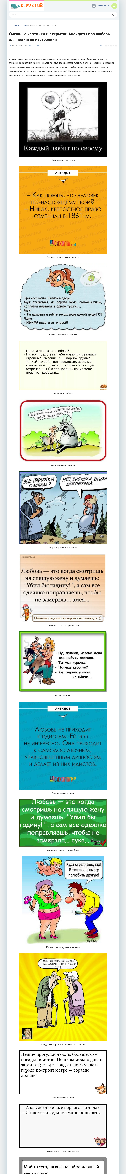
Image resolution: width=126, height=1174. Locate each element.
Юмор (25, 25)
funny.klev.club (15, 25)
